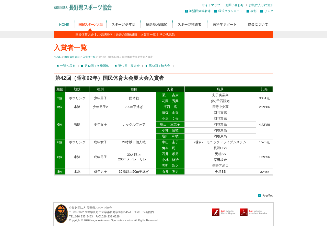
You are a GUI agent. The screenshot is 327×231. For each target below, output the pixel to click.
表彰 (253, 11)
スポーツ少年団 (123, 24)
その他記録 (167, 34)
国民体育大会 (90, 24)
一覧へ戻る (67, 65)
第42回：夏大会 (129, 65)
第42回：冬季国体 (96, 65)
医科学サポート (224, 24)
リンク (268, 11)
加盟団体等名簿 (200, 11)
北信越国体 (104, 34)
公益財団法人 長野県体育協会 (64, 24)
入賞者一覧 (148, 34)
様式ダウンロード (230, 11)
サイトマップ (211, 5)
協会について (257, 24)
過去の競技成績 (126, 34)
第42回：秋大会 (159, 65)
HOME (58, 57)
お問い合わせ (234, 5)
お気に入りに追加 (261, 5)
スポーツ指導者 (189, 24)
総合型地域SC (156, 24)
